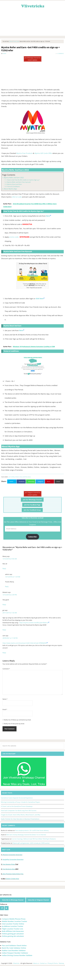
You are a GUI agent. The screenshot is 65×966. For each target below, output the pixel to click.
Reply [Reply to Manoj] (4, 568)
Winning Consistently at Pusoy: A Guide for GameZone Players (20, 802)
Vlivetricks (32, 5)
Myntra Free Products (24, 153)
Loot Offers (11, 477)
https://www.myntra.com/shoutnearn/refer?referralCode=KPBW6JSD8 (24, 643)
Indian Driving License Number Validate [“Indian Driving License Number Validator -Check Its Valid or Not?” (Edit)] (17, 955)
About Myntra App (10, 189)
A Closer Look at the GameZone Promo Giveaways (16, 806)
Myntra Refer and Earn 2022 (14, 178)
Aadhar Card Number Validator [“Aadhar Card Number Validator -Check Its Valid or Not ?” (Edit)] (14, 950)
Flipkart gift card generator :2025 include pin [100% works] (31, 843)
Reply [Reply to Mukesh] (4, 604)
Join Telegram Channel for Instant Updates (32, 494)
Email (5, 709)
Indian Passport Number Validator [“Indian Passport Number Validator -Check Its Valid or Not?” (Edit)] (15, 953)
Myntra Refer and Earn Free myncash (19, 182)
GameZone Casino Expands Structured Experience (17, 798)
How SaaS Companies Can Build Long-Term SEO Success (18, 810)
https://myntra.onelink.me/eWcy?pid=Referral (33, 623)
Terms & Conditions (13, 186)
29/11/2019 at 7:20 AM (10, 613)
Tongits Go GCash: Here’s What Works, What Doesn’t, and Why (20, 815)
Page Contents (8, 175)
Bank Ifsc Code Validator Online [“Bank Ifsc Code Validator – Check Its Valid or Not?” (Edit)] (14, 948)
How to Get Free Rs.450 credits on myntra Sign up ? (23, 180)
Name (5, 699)
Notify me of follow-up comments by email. (17, 720)
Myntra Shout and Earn (14, 184)
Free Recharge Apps (8, 869)
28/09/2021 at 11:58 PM (10, 638)
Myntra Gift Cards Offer (43, 153)
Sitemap (61, 963)
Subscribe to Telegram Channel (38, 900)
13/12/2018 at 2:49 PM (10, 595)
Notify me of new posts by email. (14, 724)
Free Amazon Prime (9, 864)
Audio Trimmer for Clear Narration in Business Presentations (20, 819)
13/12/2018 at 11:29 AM (12, 577)
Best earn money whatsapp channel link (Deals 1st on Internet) (26, 835)
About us (36, 963)
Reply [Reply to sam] (4, 653)
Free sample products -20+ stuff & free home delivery (32, 830)
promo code (13, 237)
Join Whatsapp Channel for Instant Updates (32, 59)
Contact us (43, 963)
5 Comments (60, 53)
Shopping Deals (26, 477)
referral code (16, 197)
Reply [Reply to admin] (7, 586)
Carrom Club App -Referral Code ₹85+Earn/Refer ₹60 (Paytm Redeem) (34, 839)
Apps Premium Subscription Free (13, 874)
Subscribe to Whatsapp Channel (12, 900)
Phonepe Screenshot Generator (12, 855)
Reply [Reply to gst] (4, 630)
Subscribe (32, 537)
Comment (6, 669)
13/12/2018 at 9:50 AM (10, 559)
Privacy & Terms (53, 963)
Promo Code (18, 477)
